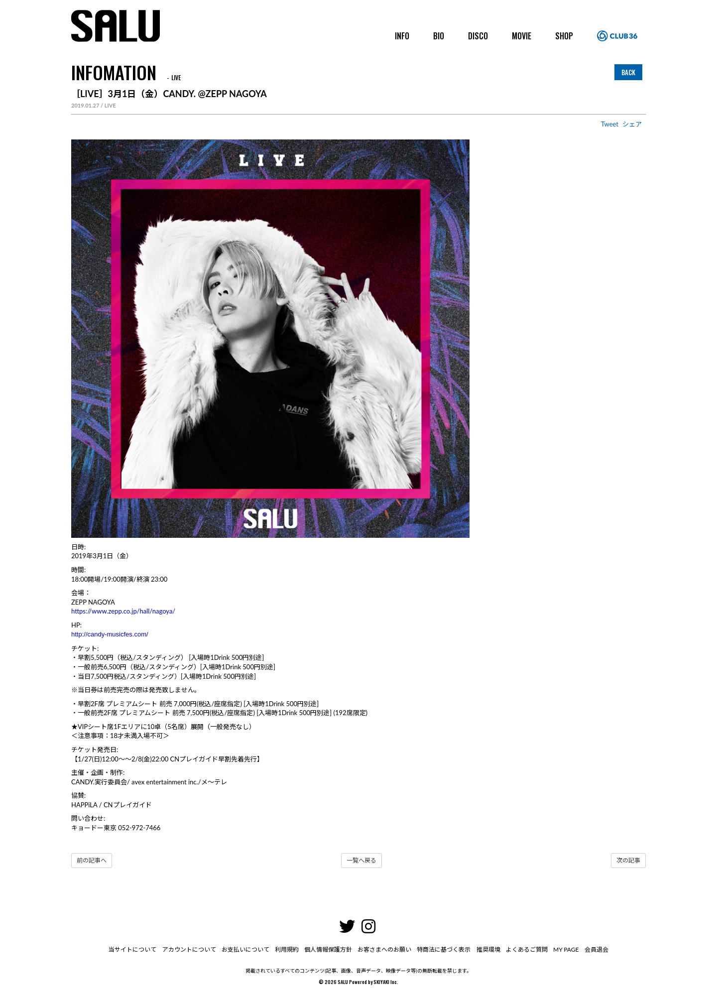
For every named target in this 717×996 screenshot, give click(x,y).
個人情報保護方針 (329, 949)
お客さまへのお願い (384, 949)
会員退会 (593, 949)
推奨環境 (487, 949)
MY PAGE (563, 949)
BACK (628, 72)
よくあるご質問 (525, 949)
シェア (632, 124)
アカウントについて (191, 949)
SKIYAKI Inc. (385, 982)
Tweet (609, 124)
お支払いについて (247, 949)
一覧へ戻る (361, 860)
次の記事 (628, 860)
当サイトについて (135, 949)
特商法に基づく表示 (443, 949)
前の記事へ (92, 860)
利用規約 (288, 949)
